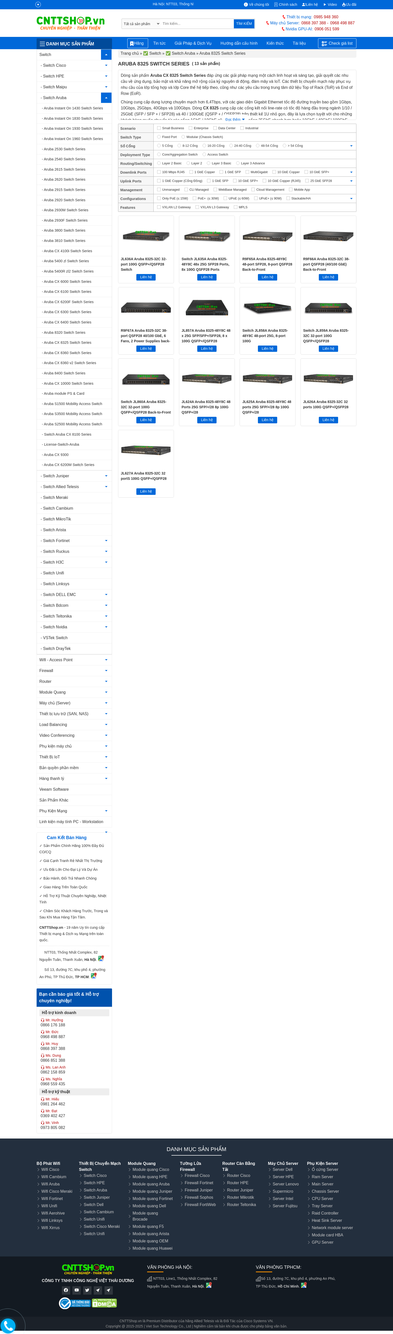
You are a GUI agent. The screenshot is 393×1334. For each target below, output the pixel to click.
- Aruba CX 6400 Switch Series (66, 322)
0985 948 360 (326, 17)
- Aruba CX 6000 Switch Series (66, 282)
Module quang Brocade (145, 1216)
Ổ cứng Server (325, 1169)
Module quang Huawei (152, 1248)
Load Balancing (53, 724)
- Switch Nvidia (54, 627)
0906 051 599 (327, 29)
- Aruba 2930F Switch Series (64, 220)
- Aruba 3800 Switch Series (63, 230)
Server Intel (283, 1198)
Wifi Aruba (50, 1184)
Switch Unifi (94, 1219)
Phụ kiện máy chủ (55, 746)
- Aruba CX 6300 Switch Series (66, 312)
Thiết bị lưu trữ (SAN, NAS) (63, 714)
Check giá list (337, 43)
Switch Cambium (99, 1212)
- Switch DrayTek (56, 648)
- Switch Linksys (55, 584)
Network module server (332, 1228)
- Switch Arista (53, 530)
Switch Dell (94, 1205)
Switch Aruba (95, 1190)
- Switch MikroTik (56, 519)
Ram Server (322, 1177)
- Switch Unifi (52, 573)
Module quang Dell (149, 1206)
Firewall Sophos (199, 1197)
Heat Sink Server (327, 1220)
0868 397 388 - (315, 23)
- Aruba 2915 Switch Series (63, 190)
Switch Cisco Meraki (102, 1226)
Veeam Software (54, 789)
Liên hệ (310, 5)
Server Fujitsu (285, 1206)
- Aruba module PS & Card (63, 393)
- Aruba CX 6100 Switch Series (66, 292)
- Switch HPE (52, 76)
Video (330, 5)
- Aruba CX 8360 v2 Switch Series (69, 363)
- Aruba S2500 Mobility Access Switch (72, 424)
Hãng (138, 43)
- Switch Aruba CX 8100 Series (66, 434)
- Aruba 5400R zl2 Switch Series (67, 271)
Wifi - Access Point (55, 660)
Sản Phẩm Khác (53, 800)
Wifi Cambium (53, 1177)
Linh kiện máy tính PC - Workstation (71, 822)
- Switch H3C (52, 562)
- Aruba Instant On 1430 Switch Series (72, 108)
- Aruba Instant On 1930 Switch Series (72, 128)
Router (45, 681)
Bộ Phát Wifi (48, 1163)
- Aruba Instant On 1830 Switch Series (72, 118)
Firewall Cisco (197, 1175)
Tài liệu (302, 43)
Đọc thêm (232, 119)
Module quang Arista (151, 1234)
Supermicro (283, 1191)
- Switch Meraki (54, 497)
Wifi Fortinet (52, 1198)
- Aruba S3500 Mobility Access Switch (72, 414)
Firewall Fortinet (199, 1183)
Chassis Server (325, 1191)
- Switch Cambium (57, 508)
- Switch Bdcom (54, 605)
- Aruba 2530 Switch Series (63, 149)
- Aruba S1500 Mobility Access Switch (72, 404)
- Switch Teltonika (56, 616)
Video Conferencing (56, 735)
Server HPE (283, 1177)
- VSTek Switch (54, 638)
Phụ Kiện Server (322, 1163)
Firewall (46, 671)
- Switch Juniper (55, 476)
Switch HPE (94, 1183)
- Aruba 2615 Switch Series (63, 169)
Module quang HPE (150, 1177)
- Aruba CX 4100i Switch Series (67, 251)
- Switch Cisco (53, 65)
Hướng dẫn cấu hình (239, 43)
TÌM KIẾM (244, 24)
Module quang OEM (150, 1241)
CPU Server (322, 1198)
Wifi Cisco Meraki (56, 1191)
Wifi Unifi (49, 1206)
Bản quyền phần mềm (59, 768)
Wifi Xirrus (50, 1228)
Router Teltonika (241, 1205)
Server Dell (282, 1169)
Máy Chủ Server (283, 1163)
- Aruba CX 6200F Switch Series (67, 302)
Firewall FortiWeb (200, 1205)
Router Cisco (238, 1175)
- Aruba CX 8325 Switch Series (66, 343)
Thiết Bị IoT (49, 757)
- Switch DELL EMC (58, 594)
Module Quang (52, 692)
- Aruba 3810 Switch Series (63, 241)
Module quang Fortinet (153, 1198)
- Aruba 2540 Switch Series (63, 159)
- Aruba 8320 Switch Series (63, 332)
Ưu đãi (349, 5)
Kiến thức (275, 43)
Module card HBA (327, 1235)
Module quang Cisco (151, 1169)
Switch (45, 54)
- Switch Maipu (54, 87)
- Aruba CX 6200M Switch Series (68, 465)
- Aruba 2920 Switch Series (63, 200)
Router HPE (237, 1183)
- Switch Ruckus (55, 551)
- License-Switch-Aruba (60, 444)
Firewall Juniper (199, 1190)
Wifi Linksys (51, 1220)
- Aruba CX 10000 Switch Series (67, 383)
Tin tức (159, 43)
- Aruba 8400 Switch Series (63, 373)
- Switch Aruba (53, 98)
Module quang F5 (148, 1226)
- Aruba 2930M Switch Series (65, 210)
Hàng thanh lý (51, 778)
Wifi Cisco (50, 1169)
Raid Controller (325, 1213)
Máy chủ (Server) (54, 703)
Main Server (322, 1184)
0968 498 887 (342, 23)
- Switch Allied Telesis (60, 487)
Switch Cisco (95, 1175)
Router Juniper (240, 1190)
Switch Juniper (97, 1197)
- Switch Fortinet (55, 541)
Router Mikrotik (240, 1197)
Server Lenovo (286, 1184)
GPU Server (322, 1242)
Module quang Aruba (151, 1184)
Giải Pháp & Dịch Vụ (193, 43)
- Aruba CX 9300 (55, 455)
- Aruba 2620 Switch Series (63, 179)
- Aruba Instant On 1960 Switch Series (72, 139)
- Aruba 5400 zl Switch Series (65, 261)
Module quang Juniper (152, 1191)
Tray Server (322, 1206)
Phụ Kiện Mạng (53, 811)
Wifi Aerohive (53, 1213)
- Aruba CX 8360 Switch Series (66, 353)
